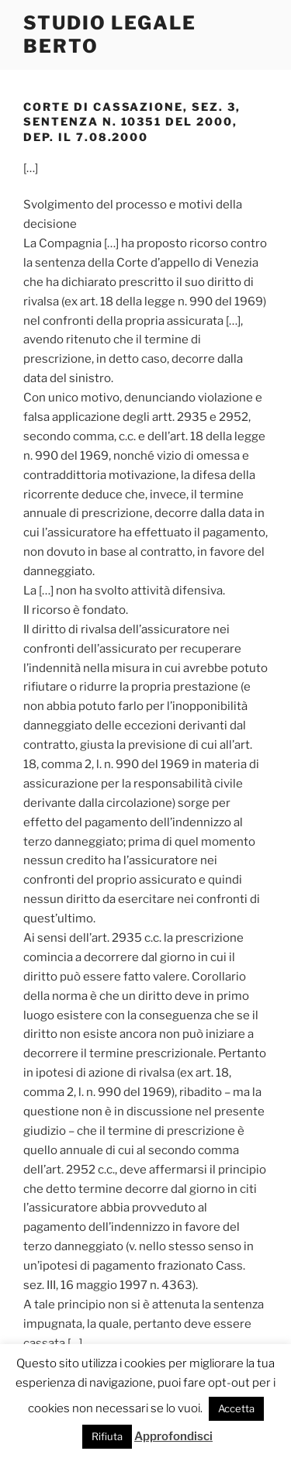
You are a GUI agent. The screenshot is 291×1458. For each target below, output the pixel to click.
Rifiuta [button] (107, 1436)
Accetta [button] (236, 1408)
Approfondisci (173, 1436)
